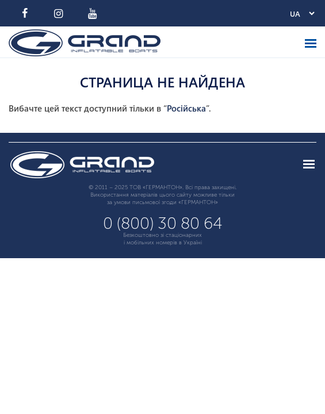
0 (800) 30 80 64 (163, 223)
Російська (186, 108)
